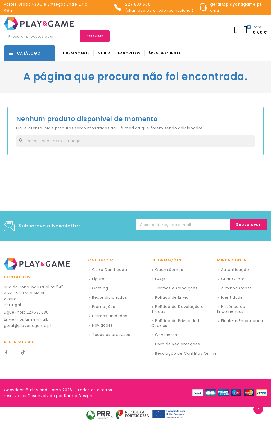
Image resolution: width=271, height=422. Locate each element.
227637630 (37, 312)
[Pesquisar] (135, 141)
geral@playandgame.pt (28, 325)
